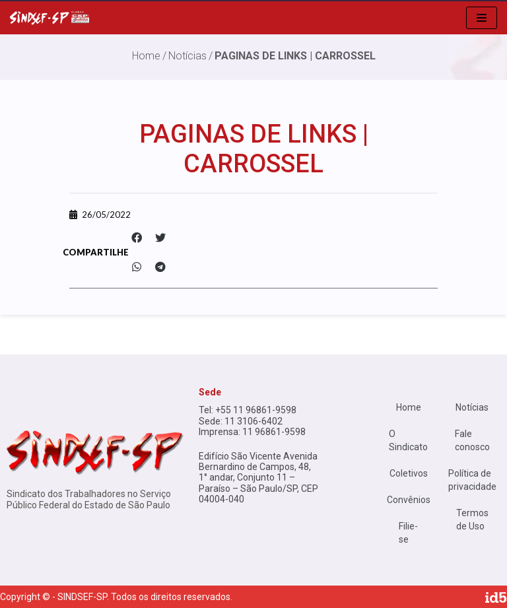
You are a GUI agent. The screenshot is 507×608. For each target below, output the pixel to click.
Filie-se (408, 533)
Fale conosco (472, 440)
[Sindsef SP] (49, 18)
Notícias (187, 56)
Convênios (408, 499)
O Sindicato (408, 440)
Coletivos (408, 473)
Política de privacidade (472, 480)
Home (408, 407)
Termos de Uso (472, 519)
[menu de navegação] (481, 18)
